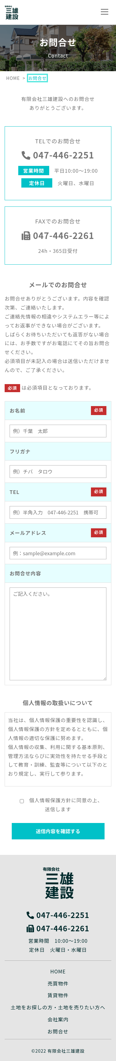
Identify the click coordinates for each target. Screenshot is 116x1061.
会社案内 (57, 1019)
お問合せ (57, 1031)
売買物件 (57, 983)
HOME (58, 971)
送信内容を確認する (58, 831)
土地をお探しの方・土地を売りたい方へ (58, 1007)
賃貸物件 (57, 995)
